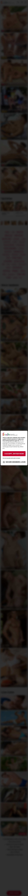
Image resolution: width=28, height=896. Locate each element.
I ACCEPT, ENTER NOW (14, 454)
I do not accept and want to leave (11, 458)
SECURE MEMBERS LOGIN (15, 462)
